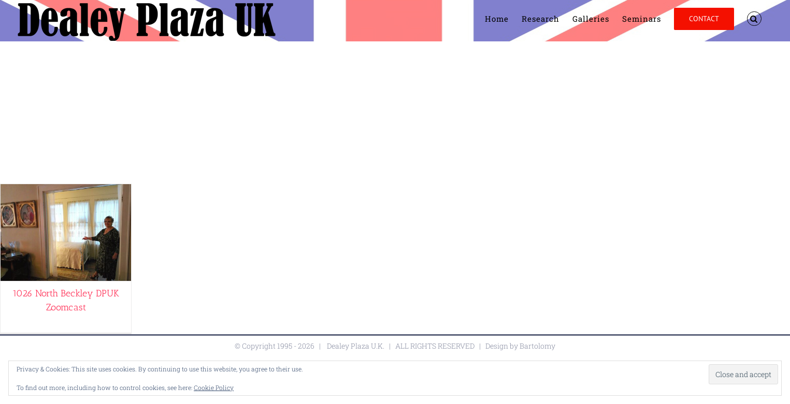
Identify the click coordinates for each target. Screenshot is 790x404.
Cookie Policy (214, 387)
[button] (754, 19)
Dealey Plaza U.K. (355, 346)
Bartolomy (537, 346)
